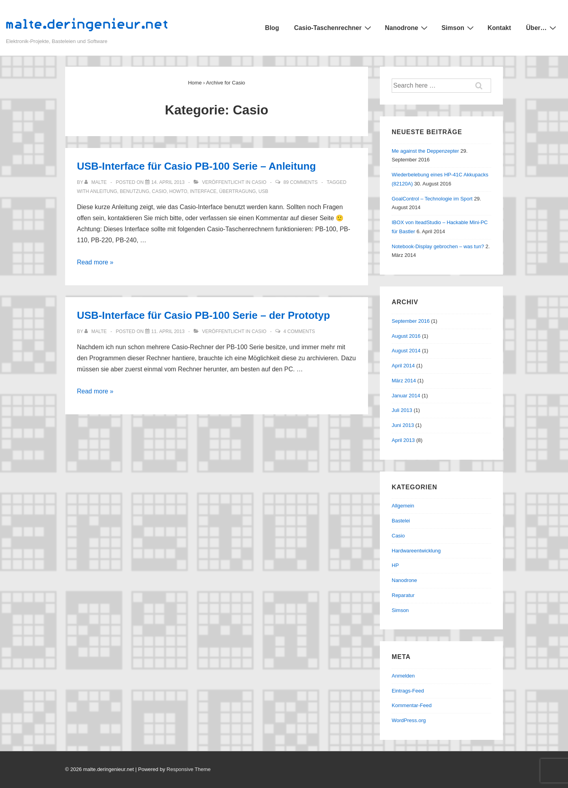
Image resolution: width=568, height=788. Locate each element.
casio (159, 191)
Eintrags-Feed (408, 691)
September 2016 (411, 321)
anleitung (103, 191)
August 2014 (406, 351)
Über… (542, 27)
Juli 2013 (402, 410)
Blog (272, 27)
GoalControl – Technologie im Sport (432, 199)
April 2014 (403, 366)
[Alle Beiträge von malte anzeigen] (96, 182)
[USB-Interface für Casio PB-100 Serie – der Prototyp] (168, 331)
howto (178, 191)
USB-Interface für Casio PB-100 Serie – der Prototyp (203, 315)
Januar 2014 (406, 396)
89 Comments (301, 182)
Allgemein (403, 506)
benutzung (134, 191)
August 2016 (406, 336)
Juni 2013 (403, 425)
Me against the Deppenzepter (425, 151)
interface (203, 191)
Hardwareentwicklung (416, 551)
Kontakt (499, 27)
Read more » (95, 262)
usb (263, 191)
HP (395, 565)
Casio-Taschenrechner (333, 27)
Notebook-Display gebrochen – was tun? (438, 246)
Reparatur (403, 595)
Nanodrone (407, 27)
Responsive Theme (188, 769)
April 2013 (403, 440)
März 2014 (404, 381)
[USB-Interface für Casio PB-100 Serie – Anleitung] (168, 182)
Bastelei (401, 521)
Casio (259, 182)
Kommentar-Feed (412, 705)
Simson (458, 27)
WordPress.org (409, 720)
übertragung (237, 191)
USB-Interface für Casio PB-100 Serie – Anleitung (196, 166)
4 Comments (299, 331)
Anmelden (403, 676)
